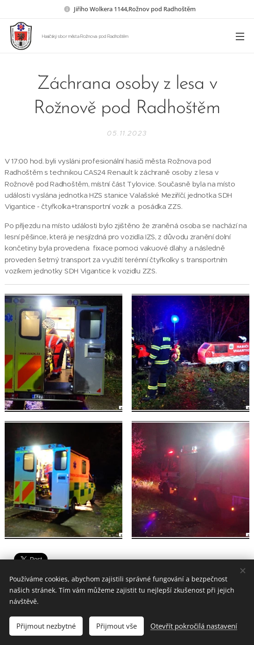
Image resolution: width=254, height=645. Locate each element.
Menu (240, 36)
